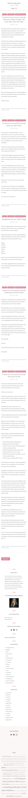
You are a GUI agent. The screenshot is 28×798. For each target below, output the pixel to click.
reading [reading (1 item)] (13, 778)
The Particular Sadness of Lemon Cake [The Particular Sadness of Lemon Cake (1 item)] (17, 784)
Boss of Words (9, 653)
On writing (8, 662)
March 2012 (8, 709)
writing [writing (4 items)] (9, 796)
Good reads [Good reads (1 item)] (8, 767)
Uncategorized (9, 678)
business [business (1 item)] (15, 759)
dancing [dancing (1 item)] (9, 761)
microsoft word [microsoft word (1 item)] (21, 772)
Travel (4, 14)
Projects (7, 666)
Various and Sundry (10, 680)
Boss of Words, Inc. (9, 617)
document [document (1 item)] (17, 761)
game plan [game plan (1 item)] (22, 763)
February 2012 (9, 711)
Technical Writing (9, 668)
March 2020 (8, 692)
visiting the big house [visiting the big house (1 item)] (21, 790)
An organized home (10, 647)
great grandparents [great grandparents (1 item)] (21, 767)
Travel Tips (8, 674)
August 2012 (8, 703)
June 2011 (8, 715)
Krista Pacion (14, 3)
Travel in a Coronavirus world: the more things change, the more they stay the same (14, 19)
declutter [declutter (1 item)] (13, 761)
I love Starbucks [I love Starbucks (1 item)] (21, 770)
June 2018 (8, 699)
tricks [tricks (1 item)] (15, 790)
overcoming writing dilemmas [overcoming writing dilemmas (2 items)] (11, 776)
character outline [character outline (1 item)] (21, 759)
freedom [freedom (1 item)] (17, 763)
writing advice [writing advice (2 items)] (17, 796)
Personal (8, 664)
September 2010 (9, 717)
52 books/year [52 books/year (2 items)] (6, 756)
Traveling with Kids (20, 14)
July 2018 (8, 697)
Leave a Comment (5, 109)
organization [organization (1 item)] (22, 774)
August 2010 (8, 719)
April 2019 (8, 694)
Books (7, 651)
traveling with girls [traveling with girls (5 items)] (12, 787)
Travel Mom (11, 14)
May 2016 (8, 701)
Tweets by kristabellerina (10, 637)
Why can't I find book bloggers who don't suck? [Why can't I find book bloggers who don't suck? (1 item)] (12, 793)
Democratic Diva (8, 619)
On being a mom (9, 658)
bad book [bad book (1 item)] (7, 759)
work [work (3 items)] (24, 793)
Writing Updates (9, 682)
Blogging (8, 649)
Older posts (5, 559)
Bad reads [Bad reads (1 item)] (11, 759)
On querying (8, 660)
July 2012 (8, 705)
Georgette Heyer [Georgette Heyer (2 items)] (9, 765)
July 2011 (8, 713)
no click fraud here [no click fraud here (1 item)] (15, 774)
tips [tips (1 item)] (2, 787)
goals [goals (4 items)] (3, 767)
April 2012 (8, 707)
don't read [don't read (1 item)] (22, 761)
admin (4, 108)
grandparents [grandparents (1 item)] (14, 767)
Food (7, 655)
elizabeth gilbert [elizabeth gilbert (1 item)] (12, 763)
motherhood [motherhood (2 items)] (7, 774)
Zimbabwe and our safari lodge (14, 219)
